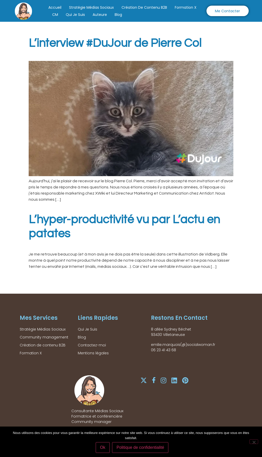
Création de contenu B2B (144, 7)
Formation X (185, 7)
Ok (102, 447)
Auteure (100, 14)
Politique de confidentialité (140, 447)
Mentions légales (93, 353)
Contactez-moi (92, 345)
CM (55, 14)
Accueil (54, 7)
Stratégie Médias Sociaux (91, 7)
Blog (118, 14)
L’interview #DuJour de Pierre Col (115, 43)
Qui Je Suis (75, 14)
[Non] (253, 441)
